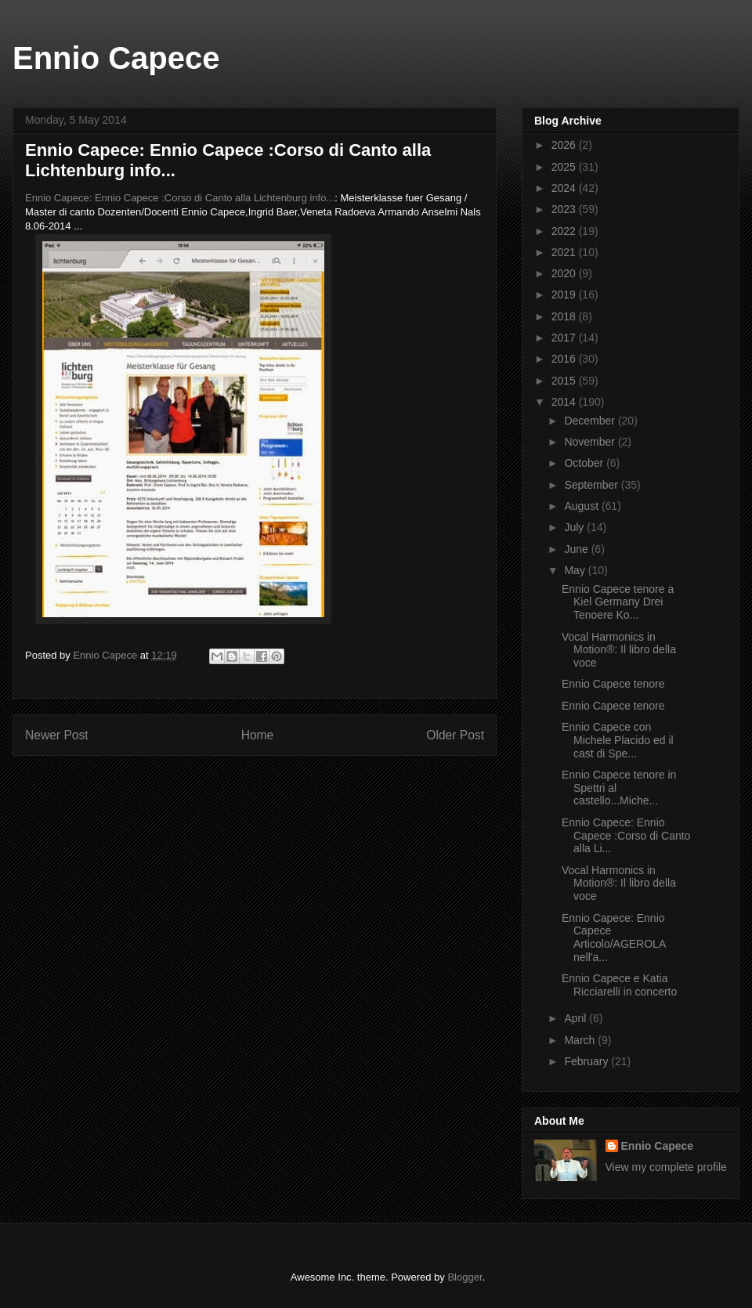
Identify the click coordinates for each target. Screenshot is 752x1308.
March (581, 1040)
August (582, 506)
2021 (565, 252)
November (590, 441)
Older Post (455, 735)
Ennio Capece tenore (613, 683)
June (577, 549)
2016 (565, 358)
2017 (565, 337)
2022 (565, 231)
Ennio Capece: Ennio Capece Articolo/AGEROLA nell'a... (614, 937)
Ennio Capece (116, 58)
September (592, 485)
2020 (565, 273)
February (587, 1061)
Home (257, 735)
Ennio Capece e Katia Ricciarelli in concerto (619, 985)
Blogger (464, 1277)
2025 (565, 167)
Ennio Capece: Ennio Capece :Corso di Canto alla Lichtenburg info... (179, 198)
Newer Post (57, 735)
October (585, 463)
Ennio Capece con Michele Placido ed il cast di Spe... (618, 740)
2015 (565, 380)
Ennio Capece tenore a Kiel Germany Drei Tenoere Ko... (618, 602)
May (576, 570)
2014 (565, 402)
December (590, 420)
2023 (565, 209)
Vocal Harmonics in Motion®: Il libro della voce (619, 650)
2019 (565, 294)
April (576, 1018)
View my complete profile (666, 1167)
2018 (565, 316)
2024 (565, 188)
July (575, 527)
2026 (565, 145)
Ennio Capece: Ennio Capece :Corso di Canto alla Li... (626, 835)
